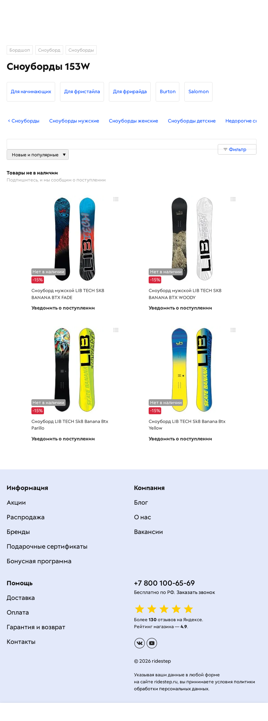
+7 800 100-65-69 (164, 583)
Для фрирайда (130, 91)
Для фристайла (82, 91)
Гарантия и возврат (36, 627)
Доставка (21, 598)
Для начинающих (31, 91)
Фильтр (237, 149)
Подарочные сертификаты (47, 546)
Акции (16, 502)
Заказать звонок (196, 592)
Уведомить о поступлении (63, 308)
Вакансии (148, 532)
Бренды (18, 532)
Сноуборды (23, 121)
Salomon (198, 91)
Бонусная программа (39, 561)
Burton (168, 91)
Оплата (18, 612)
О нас (142, 517)
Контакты (21, 642)
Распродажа (26, 517)
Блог (141, 502)
